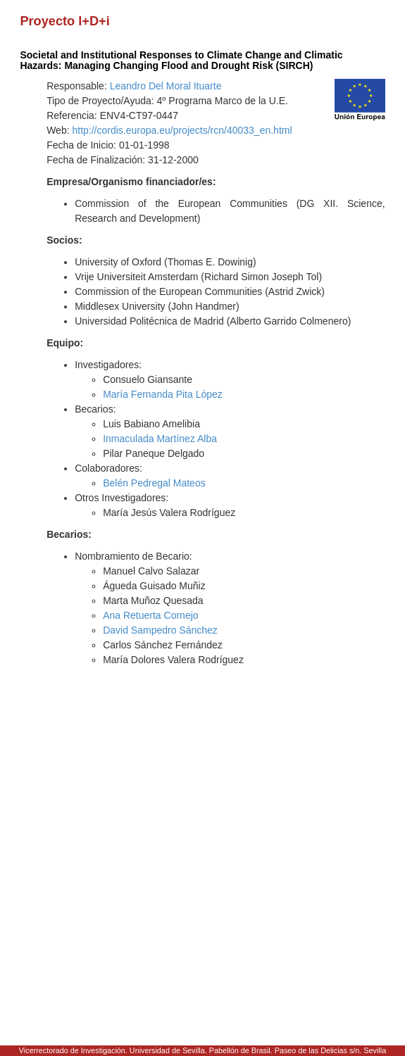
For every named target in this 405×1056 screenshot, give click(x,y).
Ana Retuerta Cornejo (150, 615)
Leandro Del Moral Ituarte (166, 86)
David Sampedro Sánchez (160, 630)
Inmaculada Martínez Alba (160, 438)
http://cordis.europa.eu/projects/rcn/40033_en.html (182, 130)
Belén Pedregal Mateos (154, 483)
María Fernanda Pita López (163, 394)
